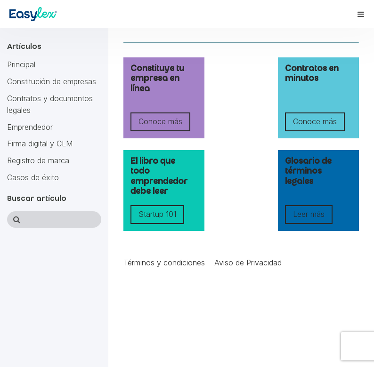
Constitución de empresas (51, 81)
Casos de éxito (33, 177)
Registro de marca (38, 160)
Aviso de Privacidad (248, 262)
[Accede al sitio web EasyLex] (33, 16)
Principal (21, 64)
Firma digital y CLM (40, 143)
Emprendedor (30, 127)
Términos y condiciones (164, 262)
